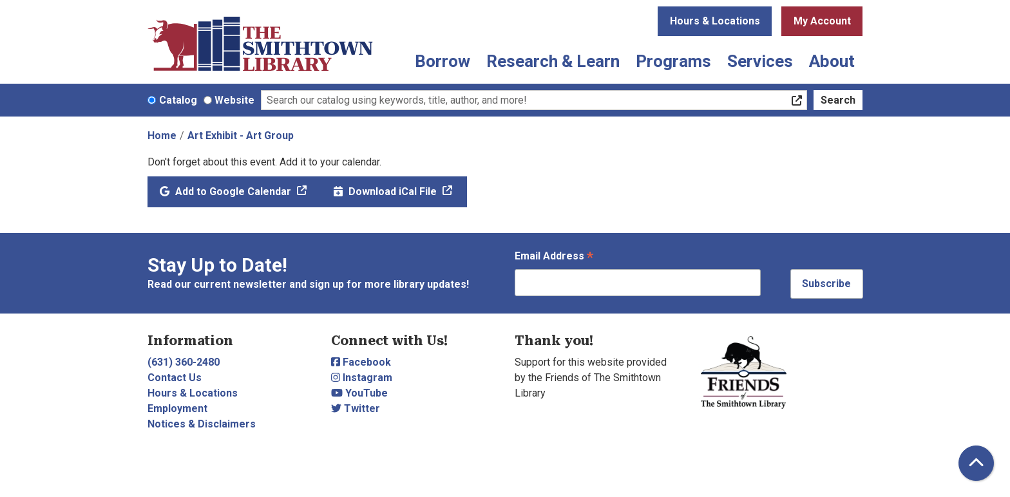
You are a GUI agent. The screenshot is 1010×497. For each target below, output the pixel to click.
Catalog (178, 100)
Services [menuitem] (760, 61)
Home (162, 135)
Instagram (361, 377)
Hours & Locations (715, 21)
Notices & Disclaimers (202, 424)
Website (234, 100)
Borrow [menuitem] (442, 61)
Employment (177, 408)
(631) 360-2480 (184, 362)
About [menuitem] (832, 61)
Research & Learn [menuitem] (553, 61)
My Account (822, 21)
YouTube (359, 393)
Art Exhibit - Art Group (240, 135)
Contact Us (175, 377)
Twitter (355, 408)
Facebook (361, 362)
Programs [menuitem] (673, 61)
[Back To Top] (976, 463)
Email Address (554, 257)
